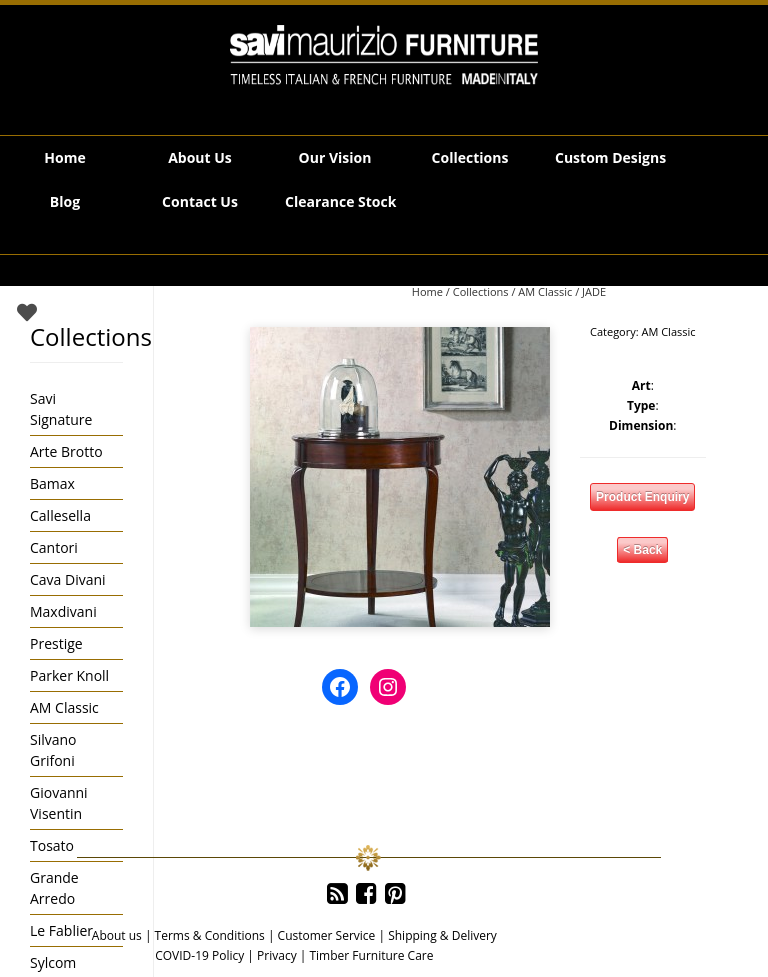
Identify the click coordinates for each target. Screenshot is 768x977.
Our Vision (335, 157)
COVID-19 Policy (199, 955)
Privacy (277, 955)
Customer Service (327, 935)
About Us (200, 157)
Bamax (52, 483)
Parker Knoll (69, 675)
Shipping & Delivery (442, 935)
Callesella (60, 515)
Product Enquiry (642, 497)
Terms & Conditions (210, 935)
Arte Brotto (66, 451)
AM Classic (545, 291)
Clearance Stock (340, 201)
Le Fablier (61, 930)
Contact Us (200, 201)
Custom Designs (610, 157)
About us (117, 935)
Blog (65, 201)
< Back (642, 550)
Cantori (54, 547)
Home (64, 157)
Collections (470, 157)
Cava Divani (68, 579)
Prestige (56, 643)
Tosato (52, 845)
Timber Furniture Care (371, 955)
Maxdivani (63, 611)
